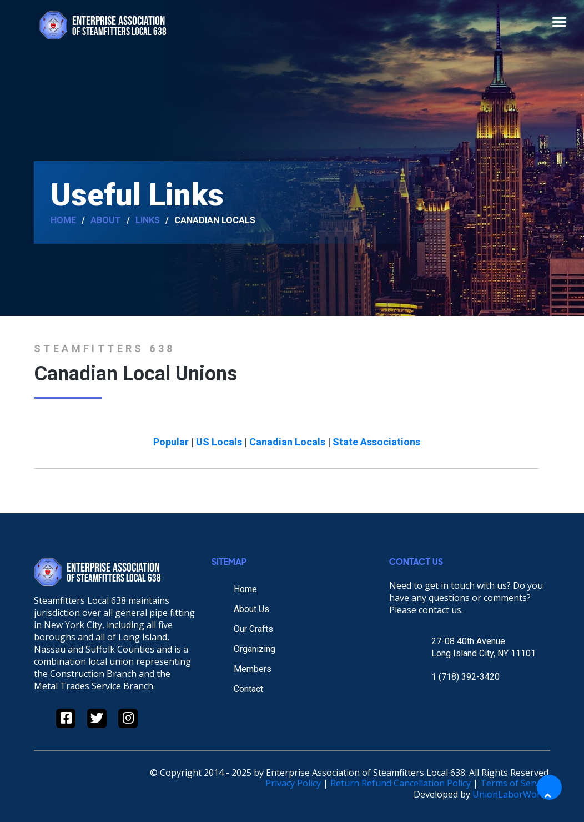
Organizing (254, 649)
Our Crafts (253, 629)
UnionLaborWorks (511, 794)
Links (147, 220)
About (105, 220)
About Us (251, 609)
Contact (248, 689)
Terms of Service (515, 783)
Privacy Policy (293, 783)
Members (252, 669)
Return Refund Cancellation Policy (400, 783)
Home (63, 220)
